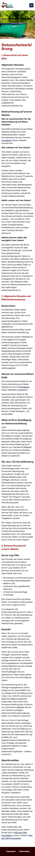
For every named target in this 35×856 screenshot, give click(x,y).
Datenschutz (23, 851)
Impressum (6, 140)
